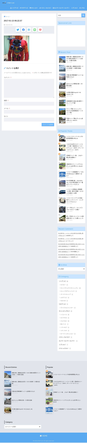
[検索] (83, 15)
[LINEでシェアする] (35, 30)
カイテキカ (64, 318)
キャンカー (34, 8)
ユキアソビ (64, 298)
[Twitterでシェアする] (16, 30)
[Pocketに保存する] (41, 30)
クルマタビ (64, 321)
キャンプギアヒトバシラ (68, 291)
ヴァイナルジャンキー (68, 308)
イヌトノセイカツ (45, 8)
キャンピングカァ (66, 311)
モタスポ (64, 301)
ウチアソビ (24, 8)
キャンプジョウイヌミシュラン (70, 288)
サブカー (64, 285)
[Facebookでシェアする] (22, 30)
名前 (6, 101)
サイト (6, 117)
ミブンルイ (74, 8)
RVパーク (64, 324)
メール (7, 109)
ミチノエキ (64, 331)
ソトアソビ (14, 8)
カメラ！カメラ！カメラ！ (61, 8)
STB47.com (10, 2)
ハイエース (64, 315)
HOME (43, 436)
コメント (8, 78)
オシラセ (81, 8)
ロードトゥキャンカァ (68, 334)
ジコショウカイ (65, 349)
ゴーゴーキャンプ (66, 294)
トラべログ (64, 328)
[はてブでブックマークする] (29, 30)
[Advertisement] (71, 36)
